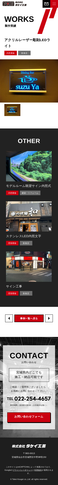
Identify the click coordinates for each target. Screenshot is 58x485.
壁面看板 (12, 243)
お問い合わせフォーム (28, 416)
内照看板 (10, 53)
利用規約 (38, 470)
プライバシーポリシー (22, 470)
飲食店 (24, 53)
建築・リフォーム (30, 193)
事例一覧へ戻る (29, 318)
